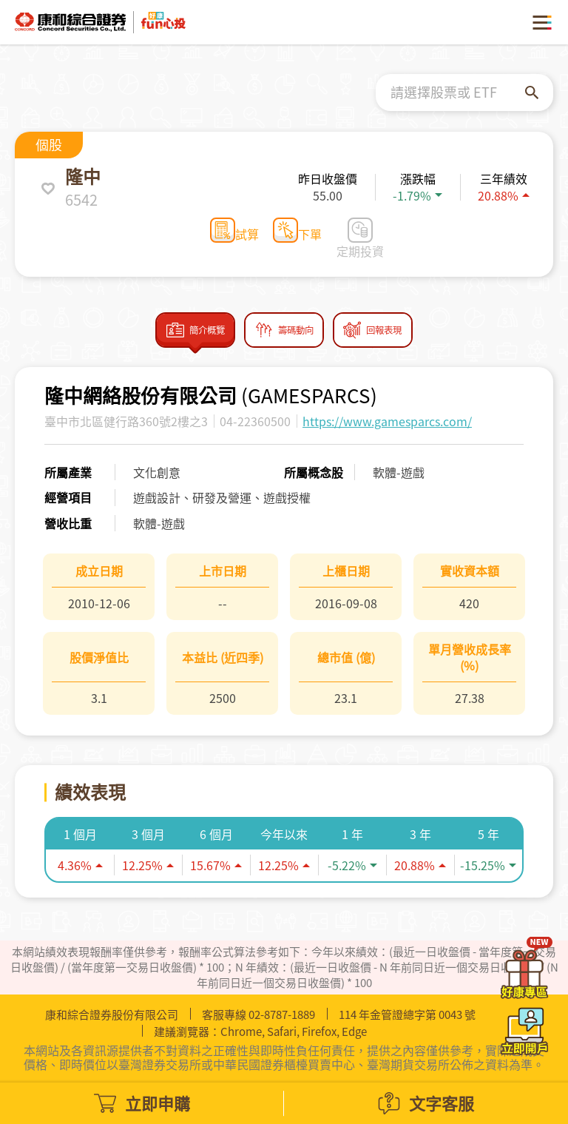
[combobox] (457, 92)
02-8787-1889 (281, 1014)
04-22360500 (255, 428)
